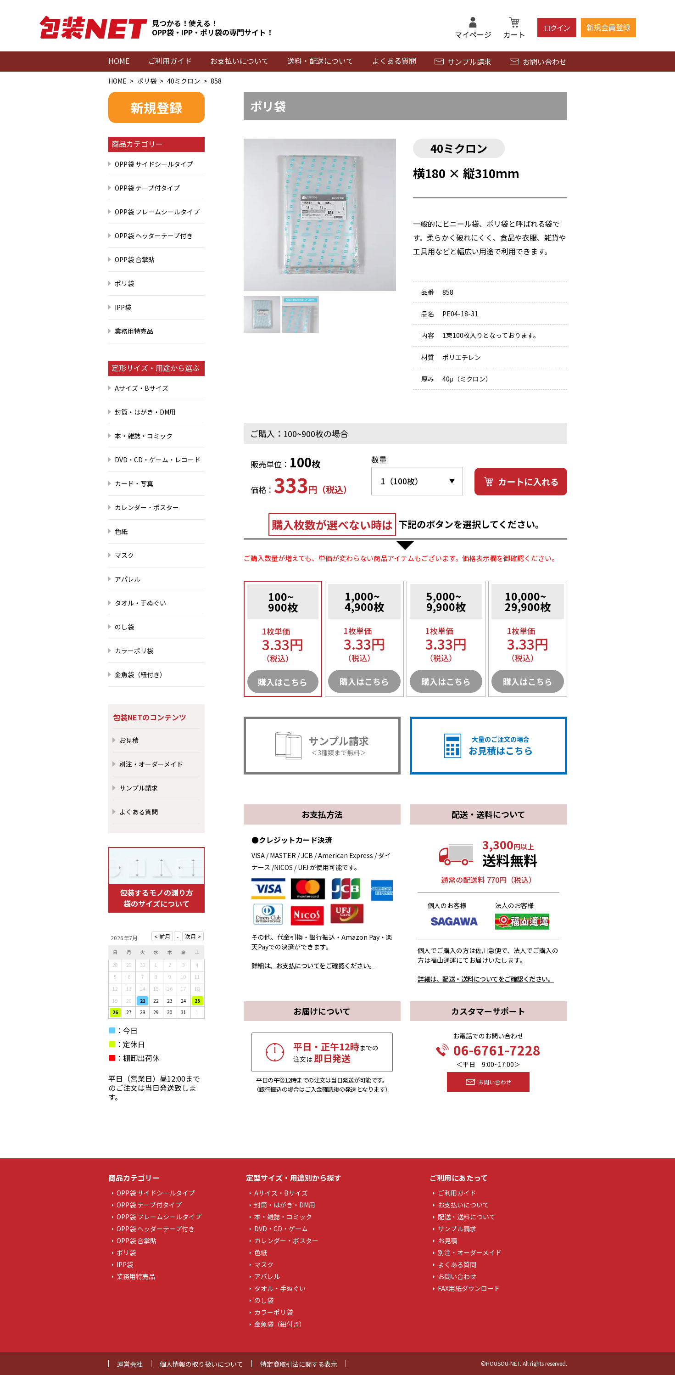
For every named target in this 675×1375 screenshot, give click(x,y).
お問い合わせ (538, 61)
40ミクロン (183, 80)
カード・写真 (134, 483)
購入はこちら (282, 682)
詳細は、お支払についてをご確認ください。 (313, 965)
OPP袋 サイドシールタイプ (154, 163)
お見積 (129, 740)
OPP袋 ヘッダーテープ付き (154, 235)
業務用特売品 (134, 331)
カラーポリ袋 (134, 650)
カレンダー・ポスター (147, 507)
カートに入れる (520, 481)
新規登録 (156, 107)
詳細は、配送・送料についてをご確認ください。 (486, 978)
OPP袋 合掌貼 (135, 259)
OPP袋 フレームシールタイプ (157, 211)
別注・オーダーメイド (151, 764)
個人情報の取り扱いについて (201, 1364)
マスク (124, 555)
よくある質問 (394, 60)
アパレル (127, 579)
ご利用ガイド (170, 60)
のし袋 (124, 626)
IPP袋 (123, 307)
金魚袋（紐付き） (140, 674)
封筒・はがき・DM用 (145, 411)
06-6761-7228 (488, 1050)
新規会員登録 (608, 27)
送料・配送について (320, 60)
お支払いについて (239, 60)
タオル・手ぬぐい (140, 602)
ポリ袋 (146, 80)
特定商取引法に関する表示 (298, 1364)
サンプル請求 (463, 61)
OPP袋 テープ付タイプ (147, 187)
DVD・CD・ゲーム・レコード (158, 459)
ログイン (556, 27)
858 (216, 80)
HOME (118, 60)
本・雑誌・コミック (144, 435)
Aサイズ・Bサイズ (141, 388)
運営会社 (130, 1364)
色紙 (121, 531)
